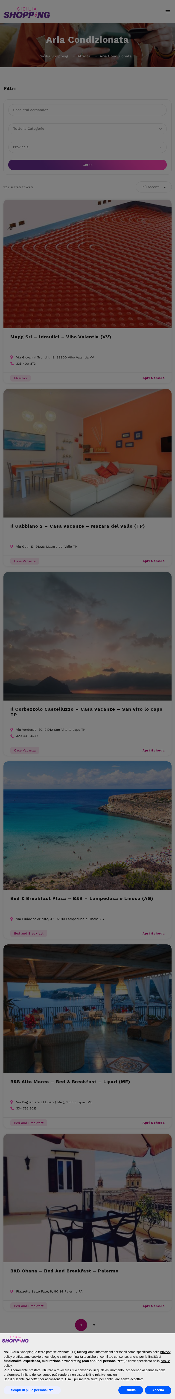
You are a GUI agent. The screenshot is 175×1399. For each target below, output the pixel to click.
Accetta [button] (158, 1390)
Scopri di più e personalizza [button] (32, 1390)
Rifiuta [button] (131, 1390)
